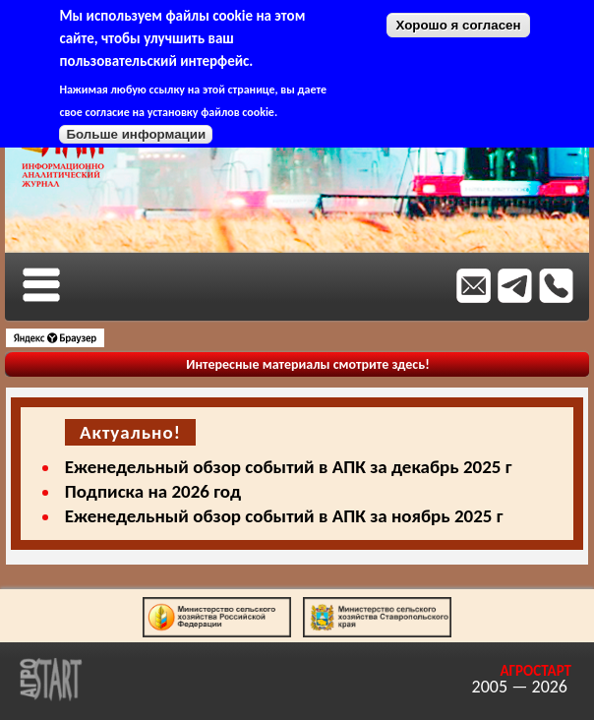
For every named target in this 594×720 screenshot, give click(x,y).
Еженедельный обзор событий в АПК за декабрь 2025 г (288, 466)
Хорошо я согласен (457, 25)
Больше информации (136, 134)
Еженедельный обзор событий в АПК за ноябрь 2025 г (284, 516)
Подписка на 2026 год (153, 491)
